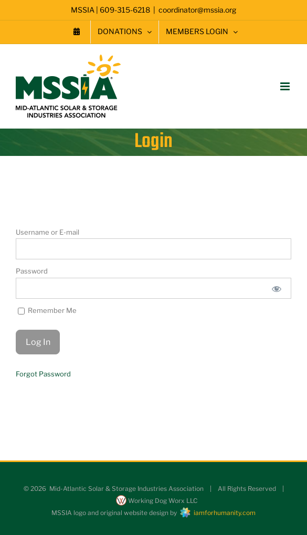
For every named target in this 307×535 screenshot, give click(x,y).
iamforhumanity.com (217, 513)
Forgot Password (43, 374)
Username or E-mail (47, 232)
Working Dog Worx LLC (156, 501)
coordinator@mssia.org (197, 9)
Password (32, 271)
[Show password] (276, 288)
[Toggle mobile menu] (285, 86)
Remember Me (47, 310)
